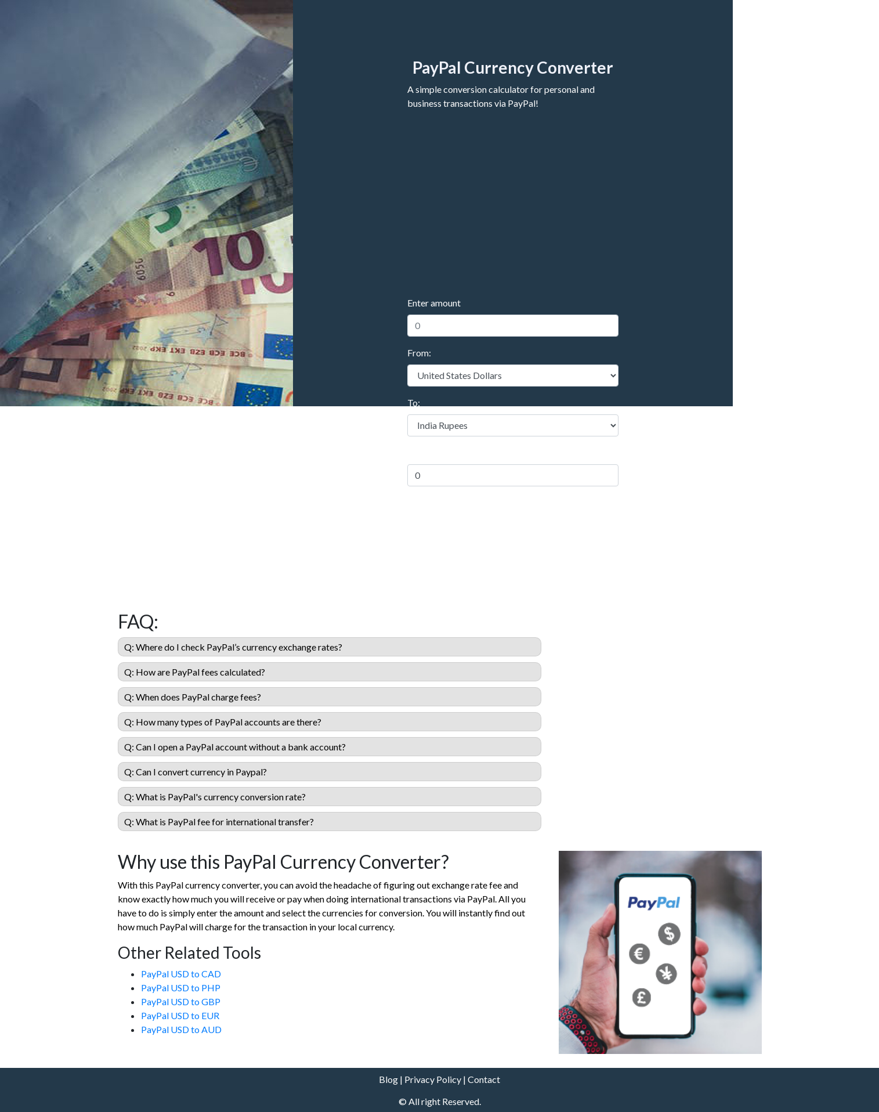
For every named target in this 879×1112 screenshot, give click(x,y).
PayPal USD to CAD (181, 973)
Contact (484, 1079)
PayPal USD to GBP (180, 1001)
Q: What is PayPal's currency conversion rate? (215, 796)
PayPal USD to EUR (180, 1015)
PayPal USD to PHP (180, 987)
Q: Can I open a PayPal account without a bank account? (235, 746)
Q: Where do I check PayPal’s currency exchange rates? (233, 646)
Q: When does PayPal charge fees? (192, 696)
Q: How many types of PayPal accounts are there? (222, 721)
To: (413, 402)
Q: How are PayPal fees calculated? (194, 671)
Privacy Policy (432, 1079)
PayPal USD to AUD (181, 1029)
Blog (388, 1079)
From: (419, 352)
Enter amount (434, 302)
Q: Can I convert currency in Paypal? (195, 771)
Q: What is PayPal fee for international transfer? (219, 821)
